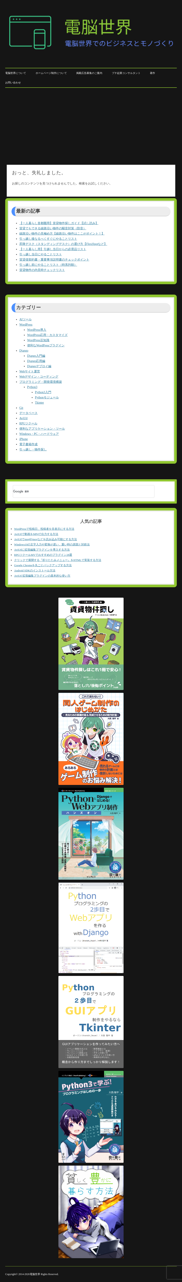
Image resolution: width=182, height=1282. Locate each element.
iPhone (23, 439)
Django (23, 350)
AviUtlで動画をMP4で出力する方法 (36, 534)
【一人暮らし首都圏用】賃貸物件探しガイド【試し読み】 (58, 223)
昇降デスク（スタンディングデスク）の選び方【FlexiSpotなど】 (63, 244)
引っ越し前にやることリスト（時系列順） (48, 264)
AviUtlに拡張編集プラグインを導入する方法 (42, 549)
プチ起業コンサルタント (126, 73)
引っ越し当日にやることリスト (40, 254)
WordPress (25, 324)
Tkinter (39, 402)
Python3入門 (43, 392)
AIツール (25, 319)
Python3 (32, 387)
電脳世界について (15, 73)
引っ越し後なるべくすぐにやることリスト (48, 238)
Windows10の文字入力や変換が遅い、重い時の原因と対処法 (52, 544)
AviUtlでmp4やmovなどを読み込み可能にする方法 (45, 539)
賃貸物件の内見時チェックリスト (42, 270)
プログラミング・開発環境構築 (40, 381)
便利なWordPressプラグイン (46, 345)
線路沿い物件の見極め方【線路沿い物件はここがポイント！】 (61, 233)
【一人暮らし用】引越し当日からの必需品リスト (52, 249)
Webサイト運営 (29, 371)
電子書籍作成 (28, 444)
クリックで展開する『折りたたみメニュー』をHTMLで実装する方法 (57, 560)
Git (21, 407)
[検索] (78, 491)
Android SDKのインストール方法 (34, 570)
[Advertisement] (91, 125)
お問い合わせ (13, 82)
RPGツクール (28, 423)
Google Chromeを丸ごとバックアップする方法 (43, 565)
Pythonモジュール (47, 397)
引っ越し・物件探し (33, 449)
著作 (152, 73)
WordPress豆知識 (38, 340)
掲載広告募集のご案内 (89, 73)
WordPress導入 (36, 329)
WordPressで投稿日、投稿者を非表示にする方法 (44, 528)
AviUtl (23, 418)
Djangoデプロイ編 (39, 366)
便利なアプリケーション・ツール (42, 428)
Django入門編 (36, 355)
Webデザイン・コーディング (38, 376)
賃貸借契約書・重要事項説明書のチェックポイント (54, 259)
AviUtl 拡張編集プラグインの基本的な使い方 (42, 575)
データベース (28, 413)
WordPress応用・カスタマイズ (47, 335)
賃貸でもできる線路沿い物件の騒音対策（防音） (52, 228)
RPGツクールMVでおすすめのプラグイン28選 (43, 554)
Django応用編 (36, 361)
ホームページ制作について (51, 73)
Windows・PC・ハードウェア (39, 433)
